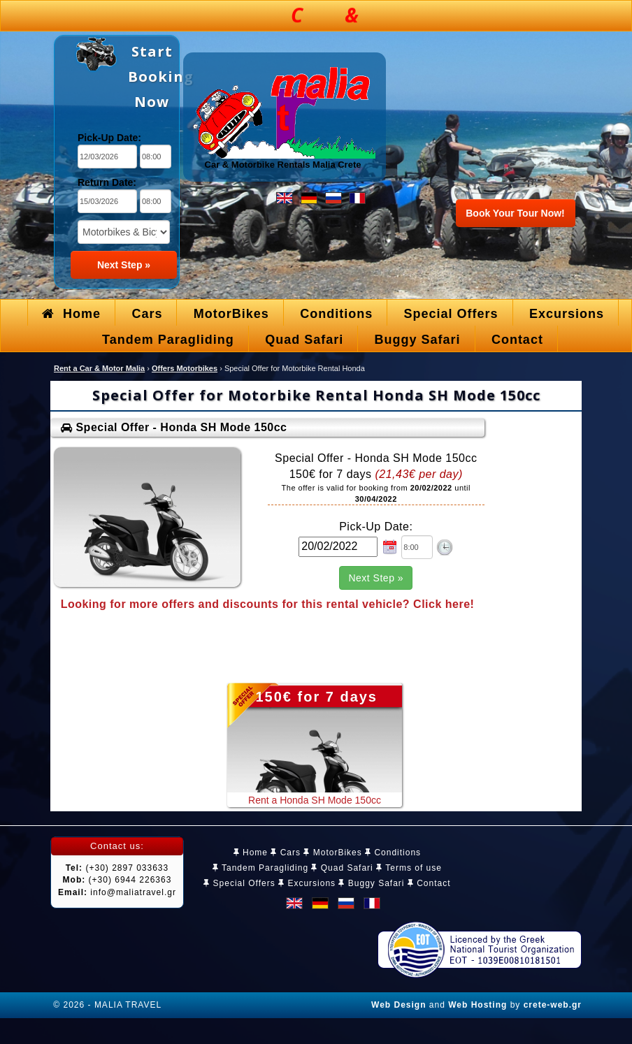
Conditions (393, 852)
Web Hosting (477, 1005)
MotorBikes (332, 852)
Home (251, 852)
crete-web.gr (553, 1005)
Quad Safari (342, 868)
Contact (429, 883)
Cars (286, 852)
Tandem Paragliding (260, 868)
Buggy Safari (371, 883)
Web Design (398, 1005)
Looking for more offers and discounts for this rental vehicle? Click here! (268, 604)
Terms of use (409, 868)
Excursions (307, 883)
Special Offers (239, 883)
